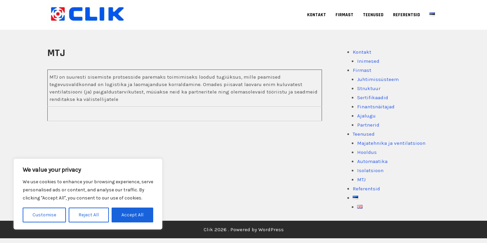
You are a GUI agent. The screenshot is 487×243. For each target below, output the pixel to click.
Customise (44, 215)
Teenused (373, 15)
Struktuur (368, 88)
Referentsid (406, 15)
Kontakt (316, 15)
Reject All (88, 215)
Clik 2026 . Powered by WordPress (244, 229)
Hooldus (367, 152)
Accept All (132, 215)
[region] (88, 194)
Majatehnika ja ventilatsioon (391, 143)
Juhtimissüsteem (378, 79)
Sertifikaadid (372, 97)
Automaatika (372, 161)
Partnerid (368, 125)
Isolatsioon (370, 170)
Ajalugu (366, 116)
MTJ (361, 180)
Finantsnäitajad (376, 107)
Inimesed (368, 61)
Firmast (344, 15)
